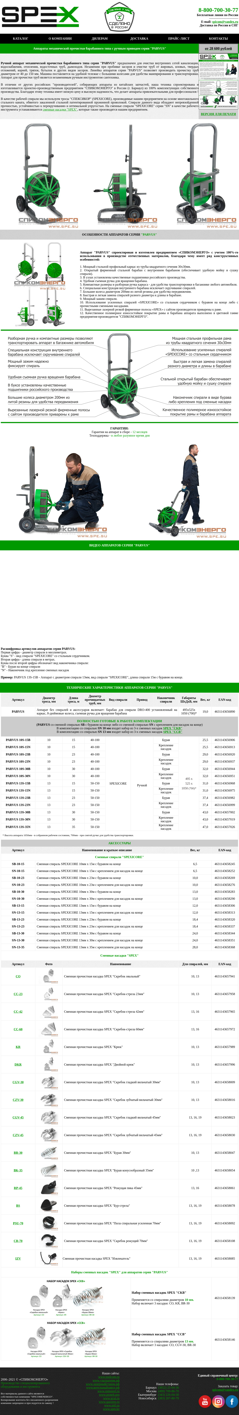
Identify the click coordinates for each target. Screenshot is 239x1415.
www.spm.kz (111, 1409)
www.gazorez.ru (109, 1402)
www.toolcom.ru (109, 1377)
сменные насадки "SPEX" (60, 109)
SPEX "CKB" (172, 728)
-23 (18, 994)
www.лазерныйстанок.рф (103, 1384)
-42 (18, 1011)
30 (18, 1082)
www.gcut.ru (111, 1398)
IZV (18, 1258)
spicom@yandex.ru (225, 21)
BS (18, 1205)
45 (18, 1117)
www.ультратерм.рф (106, 1380)
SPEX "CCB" (172, 731)
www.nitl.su (112, 1405)
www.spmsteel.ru (109, 1391)
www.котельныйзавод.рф (103, 1387)
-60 (18, 1029)
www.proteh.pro (109, 1394)
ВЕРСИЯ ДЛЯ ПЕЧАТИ (218, 114)
